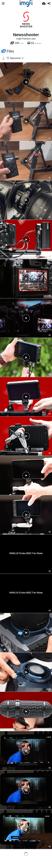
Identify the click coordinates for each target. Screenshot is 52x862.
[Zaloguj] (49, 3)
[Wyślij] (44, 3)
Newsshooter (26, 34)
